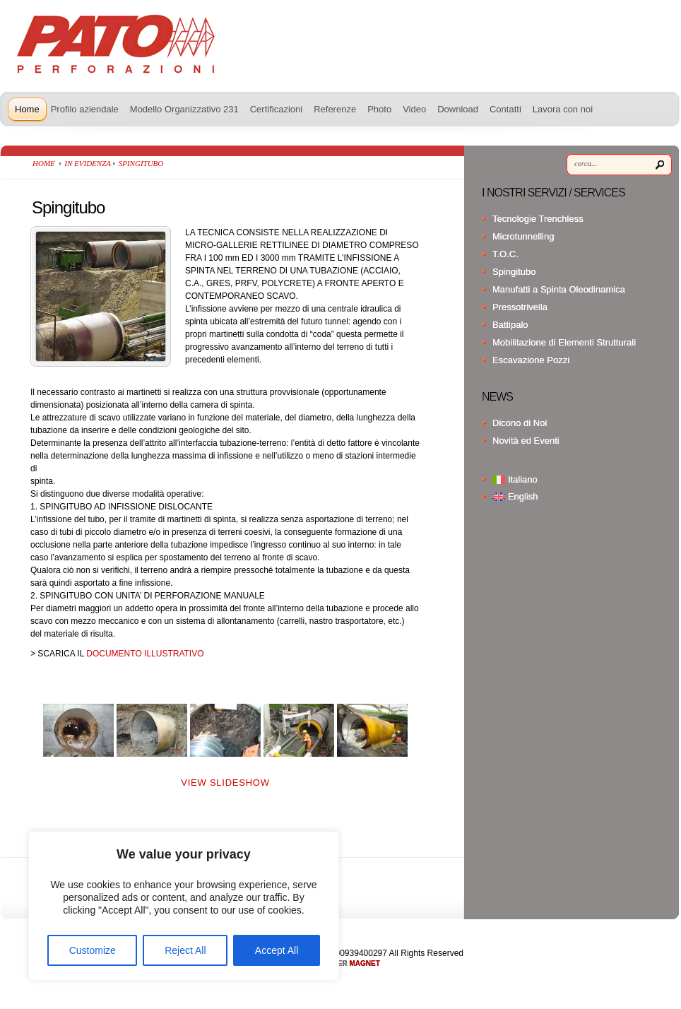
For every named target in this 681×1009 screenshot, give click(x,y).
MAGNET (365, 963)
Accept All (276, 950)
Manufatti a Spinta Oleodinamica (558, 289)
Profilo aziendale (85, 109)
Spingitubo (513, 271)
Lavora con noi (563, 109)
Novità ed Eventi (525, 440)
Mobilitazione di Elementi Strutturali (564, 342)
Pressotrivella (519, 307)
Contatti (505, 109)
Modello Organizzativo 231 (184, 109)
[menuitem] (582, 479)
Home (27, 109)
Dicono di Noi (519, 423)
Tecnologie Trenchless (538, 218)
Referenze (335, 109)
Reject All (185, 950)
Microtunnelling (523, 236)
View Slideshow (225, 782)
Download (457, 109)
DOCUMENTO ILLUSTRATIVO (144, 654)
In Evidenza (87, 163)
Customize (92, 950)
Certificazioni (276, 109)
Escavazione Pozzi (530, 360)
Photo (379, 109)
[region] (183, 906)
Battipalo (510, 324)
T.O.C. (505, 254)
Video (414, 109)
